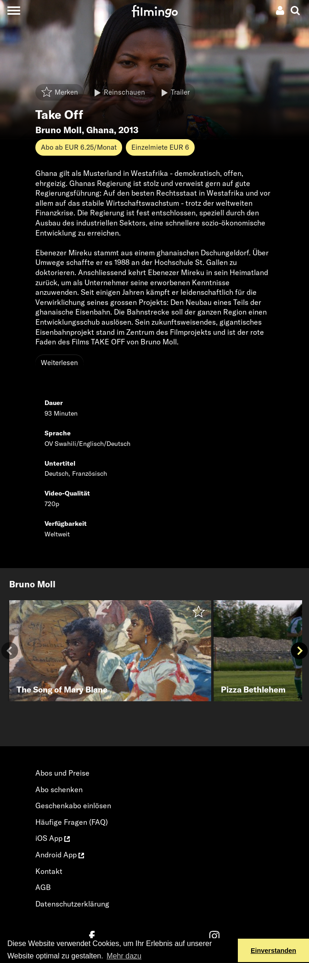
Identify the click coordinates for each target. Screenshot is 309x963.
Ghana (100, 129)
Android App (59, 854)
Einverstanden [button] (273, 950)
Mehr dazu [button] (124, 956)
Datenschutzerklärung (72, 903)
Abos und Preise (62, 772)
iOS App (52, 838)
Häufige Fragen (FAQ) (71, 822)
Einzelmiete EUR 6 (160, 147)
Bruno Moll (58, 129)
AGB (43, 887)
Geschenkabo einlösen (73, 805)
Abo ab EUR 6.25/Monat (79, 147)
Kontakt (48, 871)
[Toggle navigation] (13, 10)
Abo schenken (59, 789)
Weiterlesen (59, 362)
